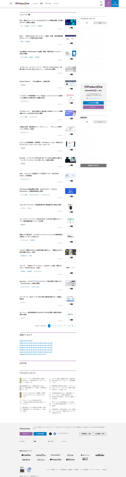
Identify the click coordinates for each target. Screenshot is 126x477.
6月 (36, 343)
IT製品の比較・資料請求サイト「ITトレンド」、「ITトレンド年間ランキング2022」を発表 (41, 128)
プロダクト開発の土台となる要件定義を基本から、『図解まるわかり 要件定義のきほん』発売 (41, 251)
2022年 (22, 350)
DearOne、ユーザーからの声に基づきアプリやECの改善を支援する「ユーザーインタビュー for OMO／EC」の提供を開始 (41, 159)
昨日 (87, 23)
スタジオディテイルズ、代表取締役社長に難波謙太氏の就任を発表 (40, 204)
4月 (31, 341)
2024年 (22, 345)
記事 (41, 3)
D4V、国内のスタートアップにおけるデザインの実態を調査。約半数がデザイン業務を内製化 (41, 21)
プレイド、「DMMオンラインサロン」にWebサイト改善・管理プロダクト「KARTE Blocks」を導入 (41, 267)
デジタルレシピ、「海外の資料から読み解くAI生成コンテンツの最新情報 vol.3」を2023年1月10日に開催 (41, 112)
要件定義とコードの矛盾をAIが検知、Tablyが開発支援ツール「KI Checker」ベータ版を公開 (34, 409)
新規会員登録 (93, 103)
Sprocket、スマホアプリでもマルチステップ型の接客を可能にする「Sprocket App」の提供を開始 (41, 282)
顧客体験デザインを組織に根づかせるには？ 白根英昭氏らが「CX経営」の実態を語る (34, 387)
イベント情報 (24, 57)
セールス (23, 302)
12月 (51, 343)
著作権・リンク (55, 469)
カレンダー (48, 3)
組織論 (31, 57)
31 (69, 326)
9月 (43, 343)
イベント (56, 3)
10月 (45, 343)
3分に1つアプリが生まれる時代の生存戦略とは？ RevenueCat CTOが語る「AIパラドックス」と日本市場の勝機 (93, 151)
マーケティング (24, 101)
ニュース (35, 3)
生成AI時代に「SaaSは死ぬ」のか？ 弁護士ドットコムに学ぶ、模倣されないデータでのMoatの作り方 (64, 411)
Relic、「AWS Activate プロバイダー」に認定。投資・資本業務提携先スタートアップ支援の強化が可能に (41, 37)
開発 (22, 41)
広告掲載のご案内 (100, 433)
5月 (34, 343)
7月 (38, 343)
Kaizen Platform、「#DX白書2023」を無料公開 (35, 81)
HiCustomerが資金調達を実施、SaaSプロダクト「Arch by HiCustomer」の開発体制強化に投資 (38, 190)
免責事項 (70, 469)
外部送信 (104, 469)
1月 (25, 341)
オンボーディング (45, 194)
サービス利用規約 (84, 469)
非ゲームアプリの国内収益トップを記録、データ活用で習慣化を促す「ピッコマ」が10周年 (63, 403)
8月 (40, 343)
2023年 (22, 347)
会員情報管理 (63, 469)
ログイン (93, 107)
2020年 (22, 354)
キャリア (23, 208)
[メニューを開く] (10, 3)
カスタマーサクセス (34, 194)
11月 (48, 343)
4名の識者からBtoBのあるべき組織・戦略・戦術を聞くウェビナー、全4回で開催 (41, 52)
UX (21, 26)
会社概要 (76, 469)
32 (72, 326)
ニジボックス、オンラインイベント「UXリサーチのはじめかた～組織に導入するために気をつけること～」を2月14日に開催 (41, 68)
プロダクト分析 (35, 287)
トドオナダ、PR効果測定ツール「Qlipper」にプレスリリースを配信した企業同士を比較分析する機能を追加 (41, 97)
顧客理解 (23, 163)
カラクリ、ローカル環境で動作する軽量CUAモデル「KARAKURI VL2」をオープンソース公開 (34, 380)
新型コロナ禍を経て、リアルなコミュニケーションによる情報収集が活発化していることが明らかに (41, 235)
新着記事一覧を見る (93, 165)
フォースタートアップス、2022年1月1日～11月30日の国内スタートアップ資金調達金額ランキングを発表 (41, 220)
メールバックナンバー (93, 98)
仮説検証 (23, 271)
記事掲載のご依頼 (86, 433)
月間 (100, 23)
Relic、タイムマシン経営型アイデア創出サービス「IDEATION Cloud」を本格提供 (39, 174)
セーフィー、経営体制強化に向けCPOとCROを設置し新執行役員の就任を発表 (41, 313)
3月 (29, 341)
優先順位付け (24, 255)
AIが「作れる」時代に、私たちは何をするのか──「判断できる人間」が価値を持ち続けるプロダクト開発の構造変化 (93, 159)
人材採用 (27, 26)
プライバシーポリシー (95, 469)
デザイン (33, 26)
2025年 (22, 343)
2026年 (22, 341)
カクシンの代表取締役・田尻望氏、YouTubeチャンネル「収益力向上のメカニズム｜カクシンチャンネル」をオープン (41, 143)
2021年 (22, 352)
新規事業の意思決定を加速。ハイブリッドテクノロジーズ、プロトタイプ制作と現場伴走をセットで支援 (63, 387)
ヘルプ (47, 469)
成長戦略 (27, 41)
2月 (27, 341)
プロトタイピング (25, 179)
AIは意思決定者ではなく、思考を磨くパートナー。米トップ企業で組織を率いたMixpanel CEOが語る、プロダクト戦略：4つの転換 (94, 65)
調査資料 (40, 26)
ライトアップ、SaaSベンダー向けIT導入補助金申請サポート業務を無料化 (41, 298)
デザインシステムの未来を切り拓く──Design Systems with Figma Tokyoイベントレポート (34, 402)
